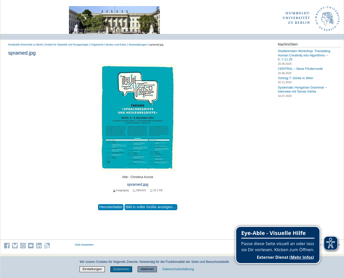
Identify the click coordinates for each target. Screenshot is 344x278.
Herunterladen (110, 207)
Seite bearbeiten (84, 244)
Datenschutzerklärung (178, 269)
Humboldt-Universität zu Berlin (25, 44)
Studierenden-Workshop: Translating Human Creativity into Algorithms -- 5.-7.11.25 (304, 55)
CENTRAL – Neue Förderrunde (300, 69)
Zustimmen (121, 269)
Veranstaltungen (137, 44)
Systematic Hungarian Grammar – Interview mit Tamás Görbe (302, 89)
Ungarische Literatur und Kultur (108, 44)
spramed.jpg (138, 184)
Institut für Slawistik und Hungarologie (66, 44)
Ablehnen (147, 269)
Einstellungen (92, 269)
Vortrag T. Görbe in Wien (295, 78)
